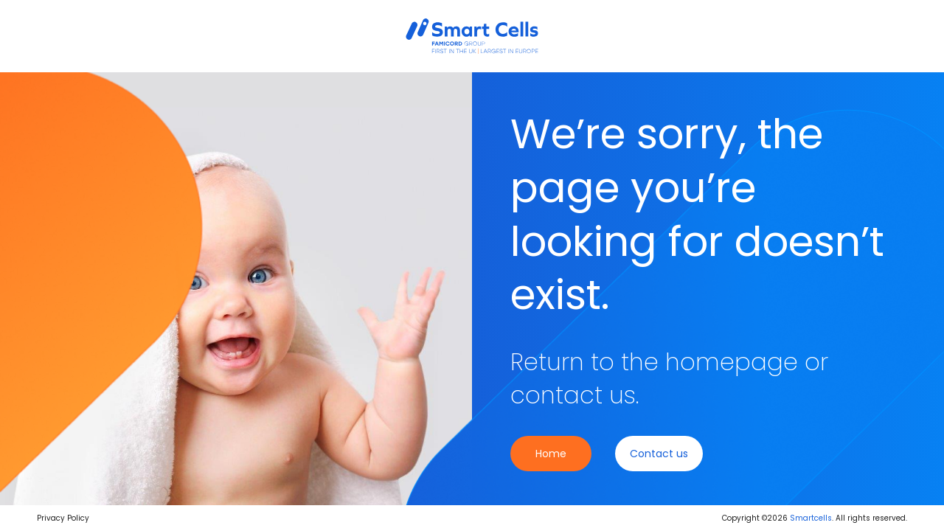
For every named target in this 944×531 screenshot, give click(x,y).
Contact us (659, 453)
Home (550, 453)
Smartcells (811, 518)
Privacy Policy (63, 518)
